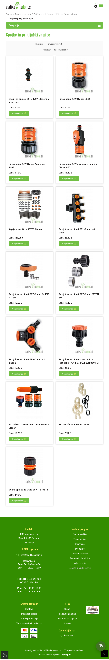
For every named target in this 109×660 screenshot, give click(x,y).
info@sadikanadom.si (29, 556)
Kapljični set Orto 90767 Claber (26, 228)
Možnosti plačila (29, 615)
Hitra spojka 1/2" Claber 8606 (75, 98)
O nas (67, 610)
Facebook (67, 636)
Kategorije (54, 25)
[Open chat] (101, 646)
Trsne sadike (80, 540)
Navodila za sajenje (67, 620)
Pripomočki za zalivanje (66, 14)
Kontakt (67, 624)
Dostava (29, 610)
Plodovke (80, 550)
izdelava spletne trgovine (49, 656)
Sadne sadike (80, 535)
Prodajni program (23, 14)
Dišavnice (80, 545)
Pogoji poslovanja (29, 620)
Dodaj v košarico (19, 113)
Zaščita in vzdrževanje (44, 14)
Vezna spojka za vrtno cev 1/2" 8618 (29, 491)
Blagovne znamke (67, 615)
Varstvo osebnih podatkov (29, 624)
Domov (9, 14)
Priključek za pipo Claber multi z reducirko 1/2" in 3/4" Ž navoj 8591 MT (78, 361)
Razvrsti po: (40, 44)
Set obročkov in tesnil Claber (75, 426)
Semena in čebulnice (80, 559)
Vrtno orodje (80, 564)
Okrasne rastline (80, 555)
